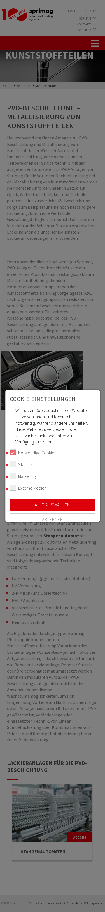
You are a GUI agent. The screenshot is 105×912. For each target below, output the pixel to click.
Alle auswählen (52, 505)
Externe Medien (28, 488)
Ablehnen (52, 519)
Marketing (23, 476)
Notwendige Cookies (33, 452)
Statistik (21, 464)
